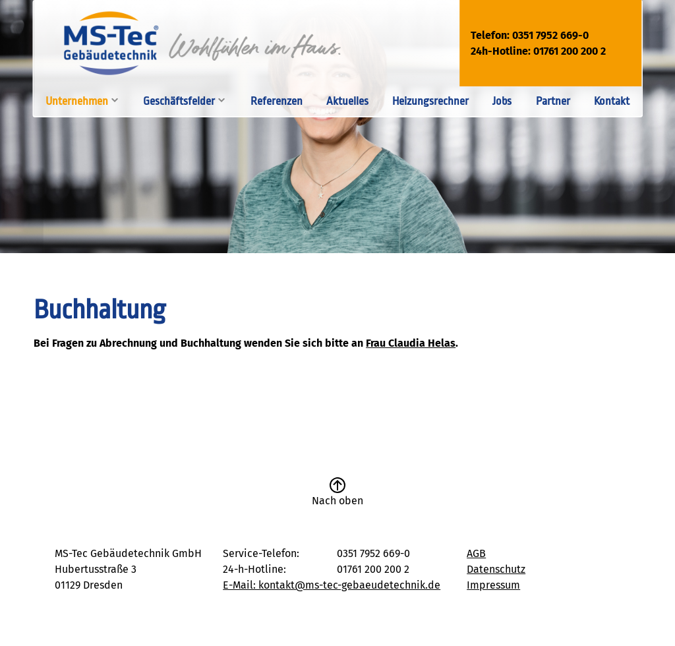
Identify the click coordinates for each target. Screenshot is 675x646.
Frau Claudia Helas (410, 343)
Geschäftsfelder (179, 101)
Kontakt (612, 101)
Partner (553, 101)
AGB (476, 553)
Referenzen (276, 101)
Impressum (493, 585)
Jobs (502, 101)
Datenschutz (496, 569)
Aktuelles (347, 101)
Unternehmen (76, 101)
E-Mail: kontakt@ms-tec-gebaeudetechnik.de (331, 585)
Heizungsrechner (430, 101)
